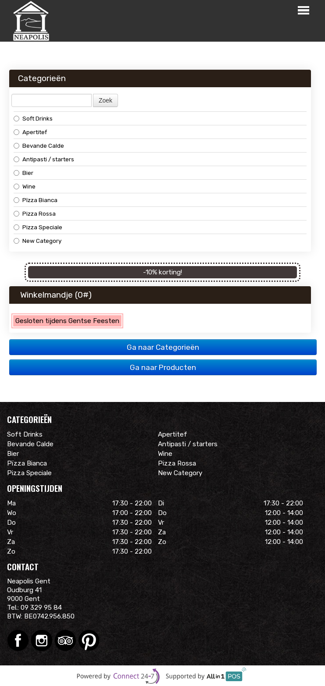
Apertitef (30, 131)
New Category (37, 240)
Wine (25, 186)
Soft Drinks (33, 118)
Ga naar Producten (163, 367)
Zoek (105, 100)
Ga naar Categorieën (163, 347)
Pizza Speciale (38, 227)
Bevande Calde (39, 145)
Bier (23, 172)
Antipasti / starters (44, 159)
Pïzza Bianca (35, 199)
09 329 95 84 (41, 607)
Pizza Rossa (35, 213)
